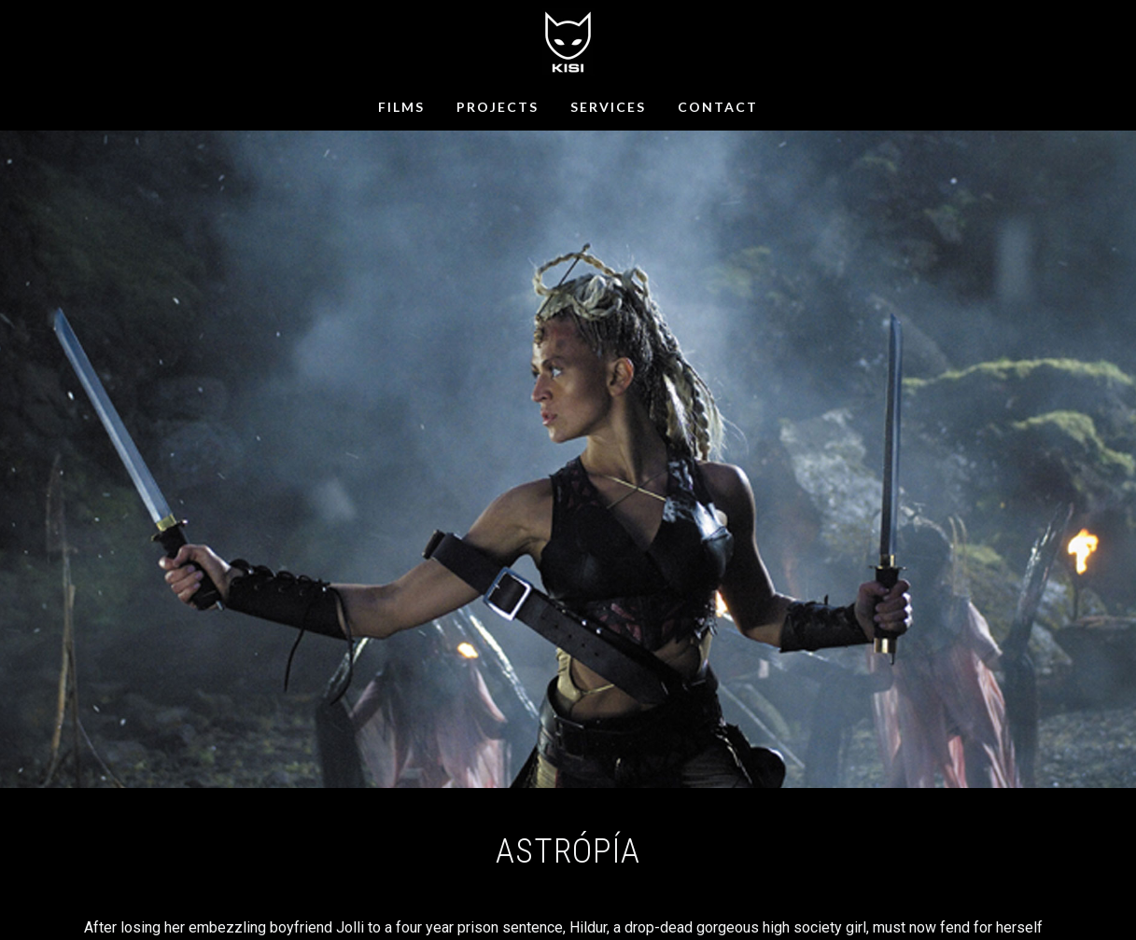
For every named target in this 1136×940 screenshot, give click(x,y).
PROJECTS (497, 107)
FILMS (401, 107)
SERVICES (608, 107)
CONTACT (718, 107)
